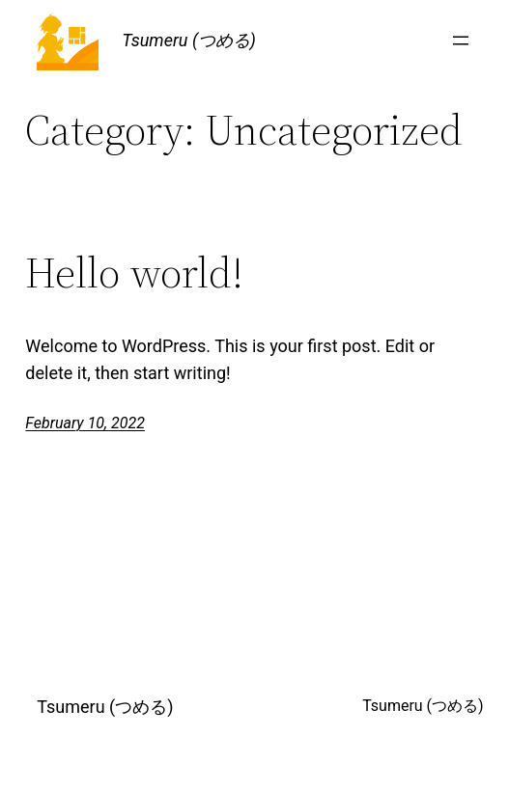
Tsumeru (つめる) (189, 40)
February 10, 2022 (85, 423)
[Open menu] (460, 40)
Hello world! (134, 273)
